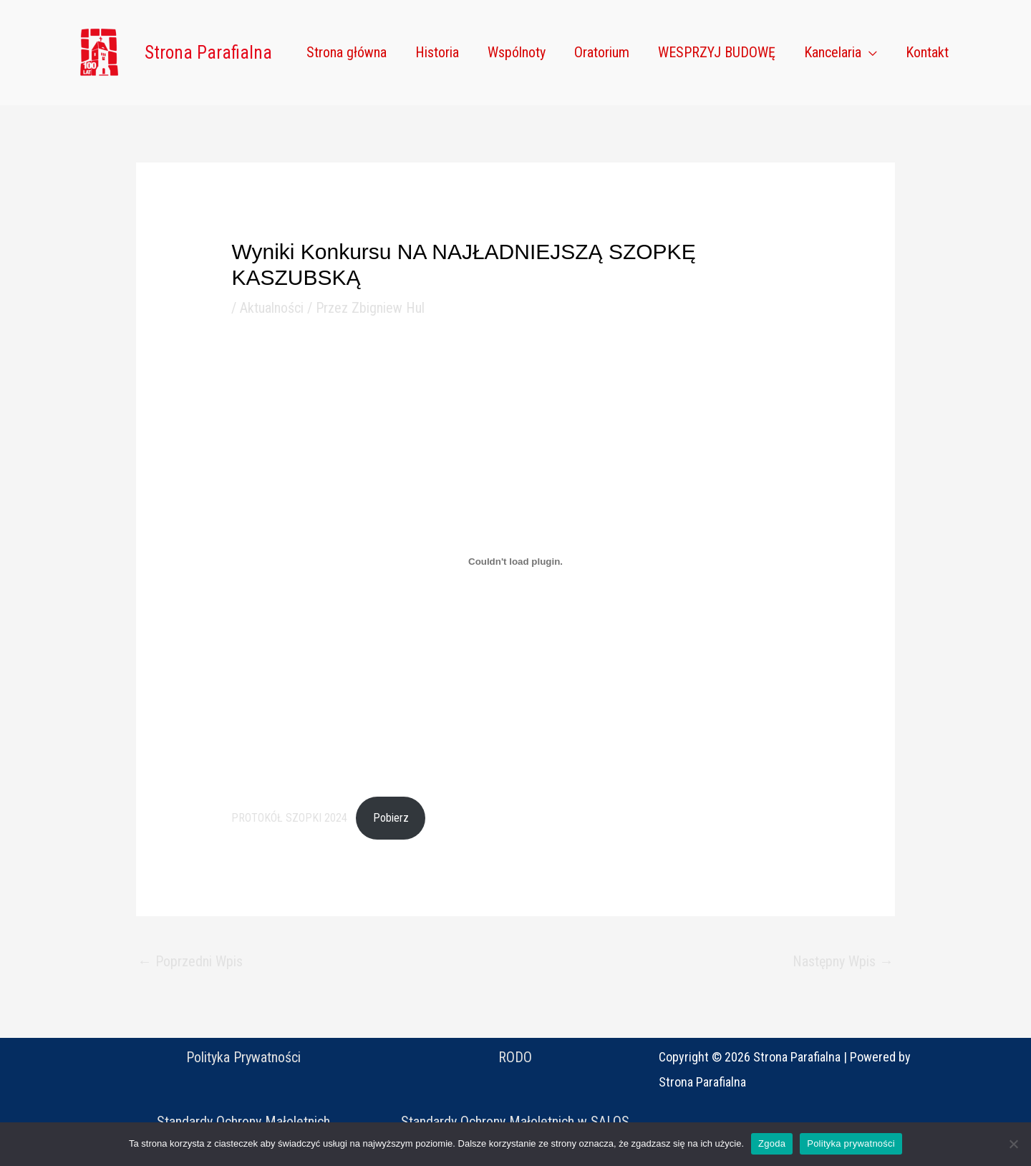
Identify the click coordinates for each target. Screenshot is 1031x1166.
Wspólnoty (517, 52)
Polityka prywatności (851, 1143)
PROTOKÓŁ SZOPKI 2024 (289, 818)
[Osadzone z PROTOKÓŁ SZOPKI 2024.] (515, 562)
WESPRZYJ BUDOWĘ (716, 52)
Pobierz (391, 818)
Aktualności (272, 307)
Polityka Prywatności (243, 1057)
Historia (437, 52)
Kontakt (927, 52)
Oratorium (601, 52)
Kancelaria (832, 52)
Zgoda (771, 1143)
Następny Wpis (843, 961)
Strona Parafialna (208, 52)
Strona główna (346, 52)
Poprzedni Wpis (190, 961)
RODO (515, 1057)
